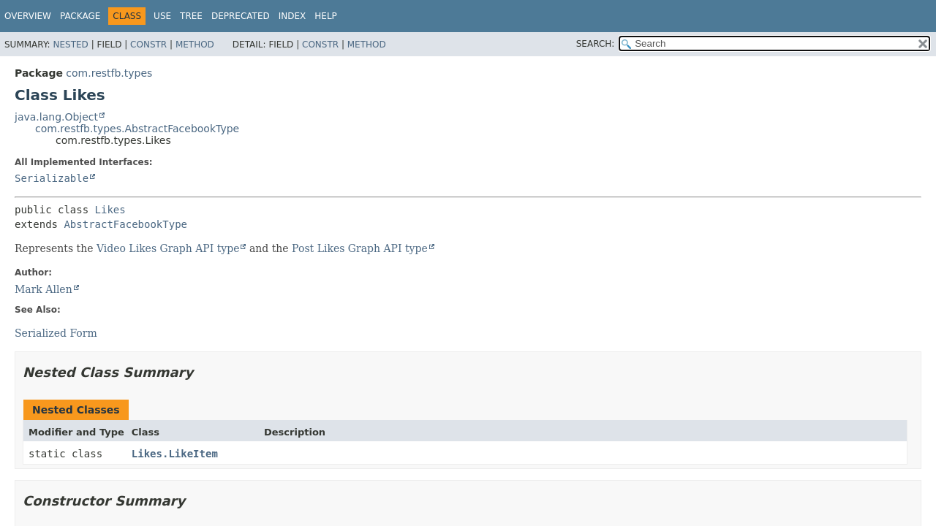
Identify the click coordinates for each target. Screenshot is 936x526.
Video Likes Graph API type (168, 248)
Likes (110, 210)
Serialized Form (56, 333)
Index (292, 16)
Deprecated (240, 16)
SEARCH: (595, 44)
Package (80, 16)
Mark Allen (43, 289)
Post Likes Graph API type (360, 248)
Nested (70, 44)
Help (325, 16)
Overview (27, 16)
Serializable (51, 178)
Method (195, 44)
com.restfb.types (109, 73)
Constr (148, 44)
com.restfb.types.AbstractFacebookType (137, 128)
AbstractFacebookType (125, 224)
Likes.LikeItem (175, 454)
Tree (191, 16)
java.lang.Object (56, 117)
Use (162, 16)
